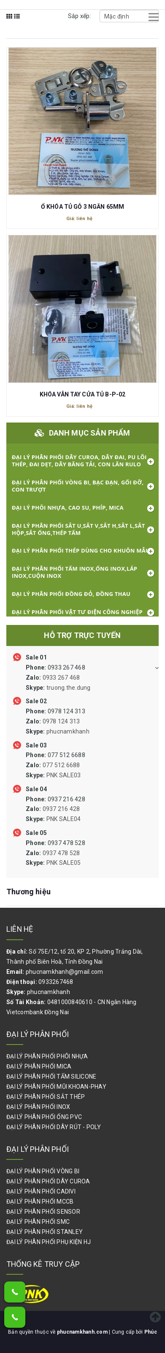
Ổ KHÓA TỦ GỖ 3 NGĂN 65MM (82, 206)
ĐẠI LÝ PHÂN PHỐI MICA (38, 1066)
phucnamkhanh (48, 992)
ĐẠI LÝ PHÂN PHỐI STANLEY (44, 1231)
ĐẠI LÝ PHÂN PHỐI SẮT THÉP (45, 1096)
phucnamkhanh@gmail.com (64, 971)
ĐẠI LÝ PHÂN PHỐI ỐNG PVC (44, 1117)
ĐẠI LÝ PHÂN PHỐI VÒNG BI (42, 1171)
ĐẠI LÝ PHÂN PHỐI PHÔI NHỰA (47, 1056)
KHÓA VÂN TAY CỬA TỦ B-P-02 (83, 394)
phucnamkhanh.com (83, 1332)
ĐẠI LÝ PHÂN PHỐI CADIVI (41, 1191)
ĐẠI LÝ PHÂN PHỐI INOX (38, 1106)
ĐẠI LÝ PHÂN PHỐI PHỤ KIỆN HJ (48, 1242)
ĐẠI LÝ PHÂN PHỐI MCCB (39, 1201)
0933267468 (55, 981)
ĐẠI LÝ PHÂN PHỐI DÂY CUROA (48, 1181)
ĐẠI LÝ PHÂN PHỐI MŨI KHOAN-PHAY (56, 1086)
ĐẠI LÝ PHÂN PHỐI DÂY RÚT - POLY (53, 1127)
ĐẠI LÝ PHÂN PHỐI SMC (38, 1221)
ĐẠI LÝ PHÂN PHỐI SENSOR (43, 1211)
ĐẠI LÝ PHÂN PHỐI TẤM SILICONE (51, 1076)
